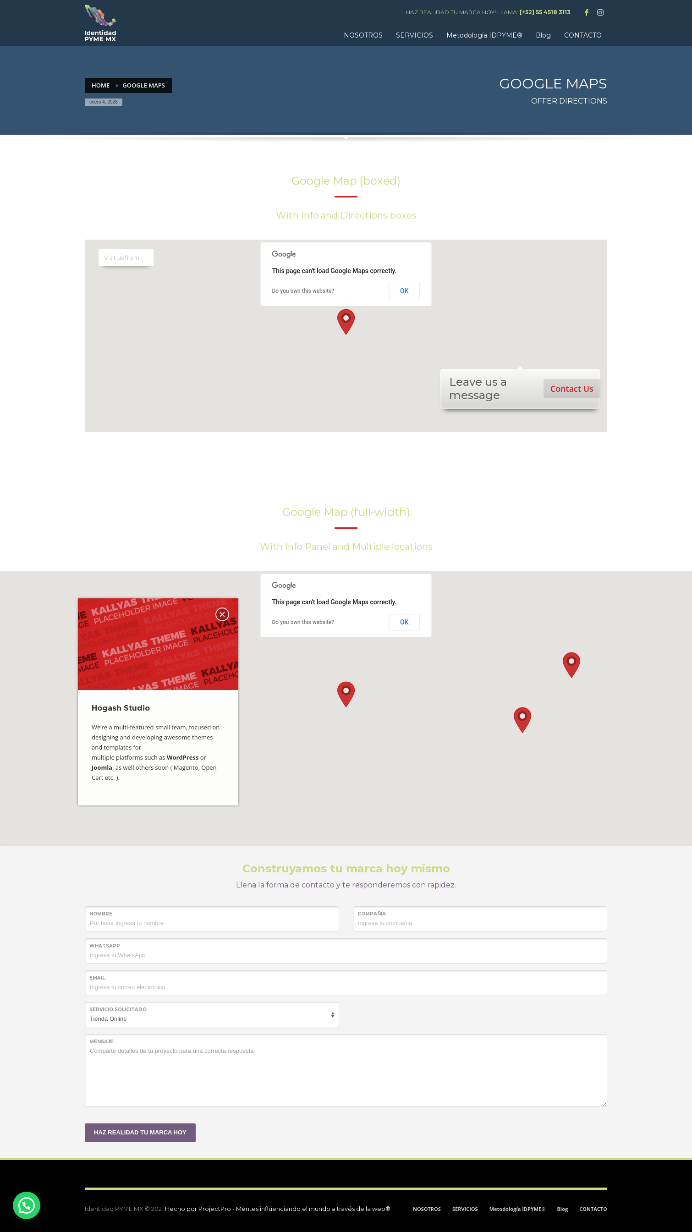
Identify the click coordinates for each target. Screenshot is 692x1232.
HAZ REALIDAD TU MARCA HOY (140, 1132)
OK (404, 291)
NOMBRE (100, 914)
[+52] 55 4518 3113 (545, 12)
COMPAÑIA (371, 914)
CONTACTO (593, 1208)
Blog (562, 1208)
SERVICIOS (465, 1208)
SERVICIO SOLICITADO (118, 1010)
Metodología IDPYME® (517, 1208)
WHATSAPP (104, 946)
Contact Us (571, 388)
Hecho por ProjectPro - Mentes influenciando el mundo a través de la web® (277, 1208)
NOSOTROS (427, 1208)
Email (97, 978)
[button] (346, 322)
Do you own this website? (303, 291)
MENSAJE (101, 1042)
